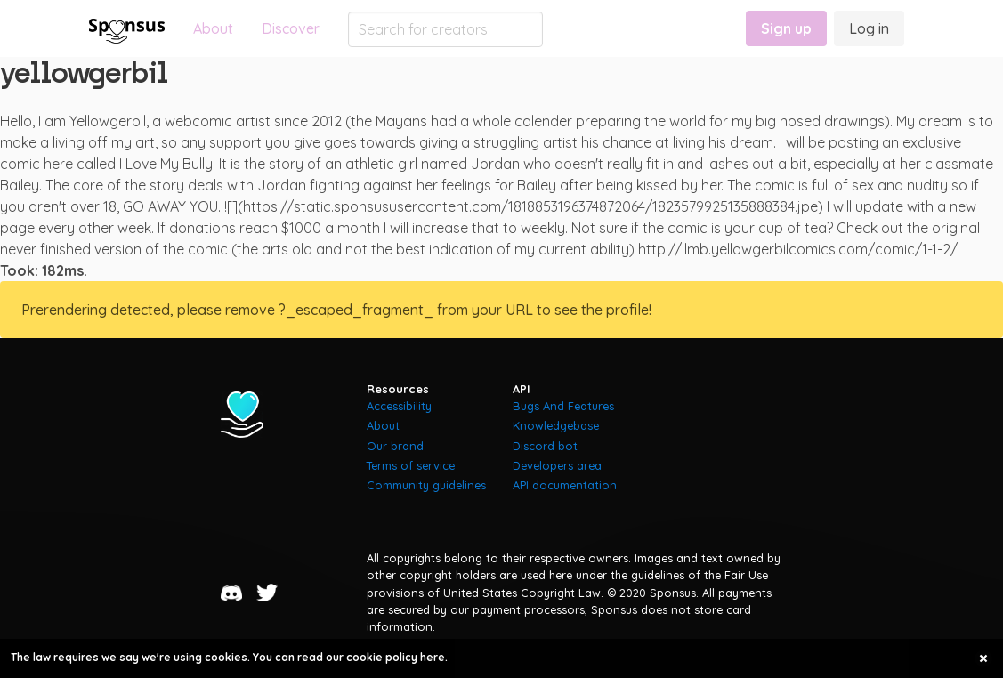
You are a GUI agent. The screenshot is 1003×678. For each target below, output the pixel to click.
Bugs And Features (563, 406)
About (213, 28)
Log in (869, 28)
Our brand (395, 446)
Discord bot (545, 446)
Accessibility (399, 406)
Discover (291, 28)
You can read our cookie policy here (349, 657)
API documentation (565, 485)
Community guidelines (426, 485)
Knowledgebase (556, 425)
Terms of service (411, 465)
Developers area (557, 465)
